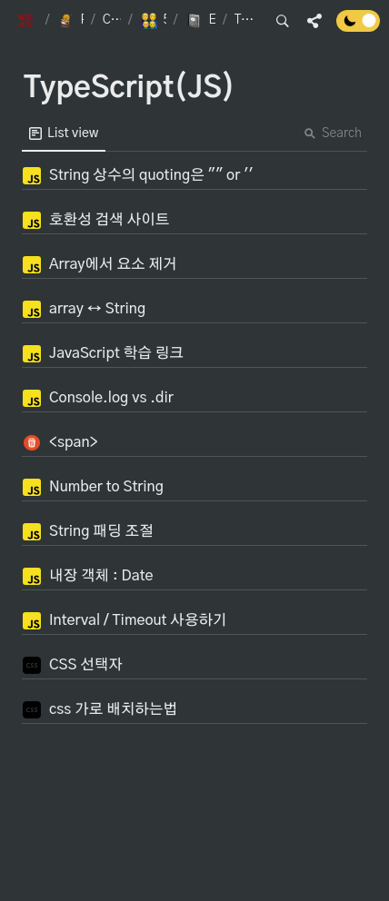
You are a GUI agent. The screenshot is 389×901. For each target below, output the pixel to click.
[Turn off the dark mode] (358, 27)
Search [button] (333, 133)
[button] (27, 21)
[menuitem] (63, 133)
